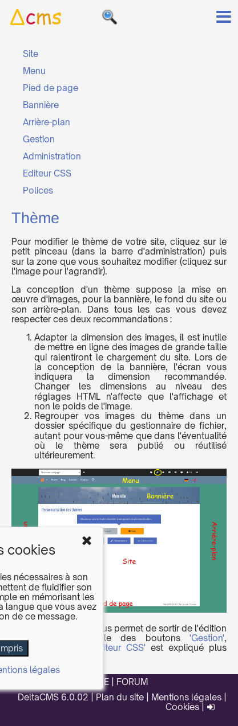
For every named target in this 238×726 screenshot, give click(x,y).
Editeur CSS (47, 173)
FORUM (132, 681)
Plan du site (120, 697)
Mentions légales (186, 697)
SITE (99, 681)
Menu (34, 70)
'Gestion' (206, 638)
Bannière (41, 105)
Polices (38, 190)
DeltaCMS (38, 697)
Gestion (39, 139)
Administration (52, 156)
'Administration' (41, 647)
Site (30, 53)
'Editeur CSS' (118, 647)
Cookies (182, 707)
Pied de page (50, 88)
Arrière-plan (46, 122)
